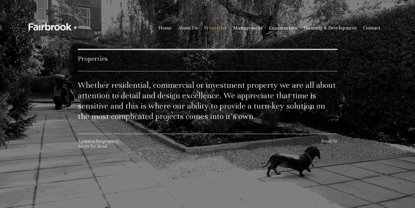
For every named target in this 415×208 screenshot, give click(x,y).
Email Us (329, 142)
